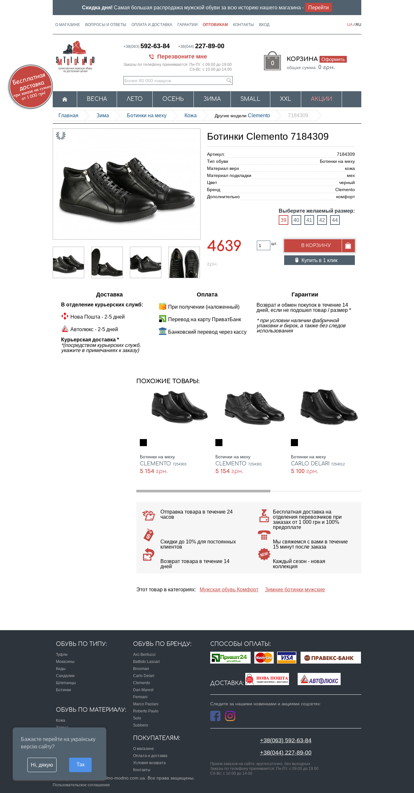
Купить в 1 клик (320, 260)
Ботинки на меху (146, 115)
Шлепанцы (66, 682)
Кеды (61, 668)
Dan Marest (143, 689)
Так (80, 764)
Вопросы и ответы (105, 24)
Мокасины (65, 661)
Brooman (141, 668)
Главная (68, 115)
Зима (212, 99)
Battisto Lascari (146, 661)
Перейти (318, 7)
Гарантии (187, 24)
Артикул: (216, 154)
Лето (135, 99)
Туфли (62, 654)
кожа (190, 115)
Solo (137, 718)
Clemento (242, 115)
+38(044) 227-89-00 (285, 752)
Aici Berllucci (144, 654)
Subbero (140, 725)
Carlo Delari (143, 675)
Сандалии (65, 675)
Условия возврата (149, 762)
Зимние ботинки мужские (295, 589)
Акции (321, 99)
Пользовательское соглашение (81, 784)
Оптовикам (215, 24)
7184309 (298, 115)
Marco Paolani (145, 703)
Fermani (140, 696)
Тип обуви (217, 161)
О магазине (67, 24)
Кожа (60, 720)
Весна (97, 99)
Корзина (317, 59)
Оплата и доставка (151, 24)
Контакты (243, 24)
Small (250, 99)
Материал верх (223, 168)
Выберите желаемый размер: (317, 211)
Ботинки (63, 689)
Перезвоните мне (182, 56)
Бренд (213, 189)
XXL (285, 99)
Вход (264, 24)
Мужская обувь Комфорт (229, 589)
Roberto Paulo (145, 711)
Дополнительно (223, 196)
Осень (173, 99)
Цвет (212, 182)
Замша (62, 727)
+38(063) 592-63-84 (285, 740)
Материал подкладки (229, 175)
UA (350, 24)
